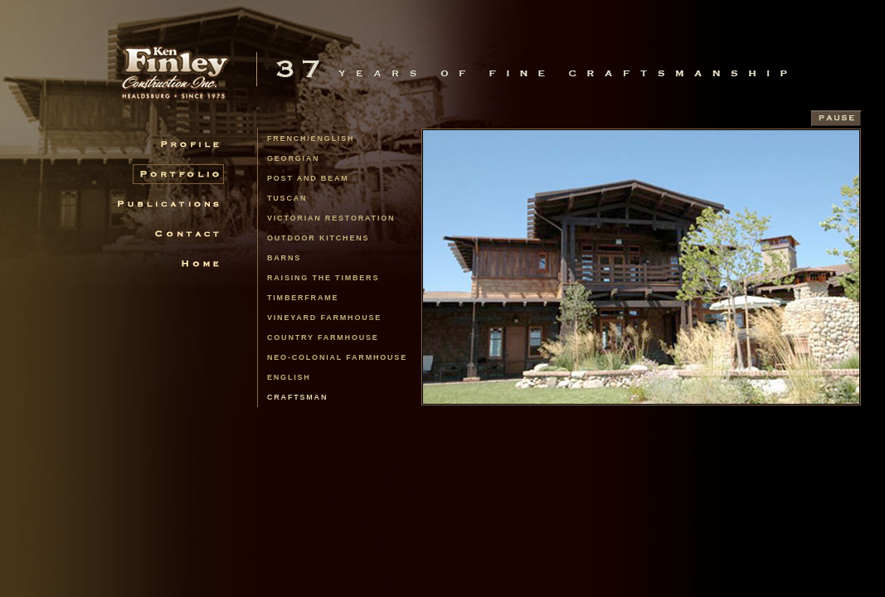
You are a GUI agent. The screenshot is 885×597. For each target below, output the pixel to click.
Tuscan (287, 198)
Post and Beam (308, 178)
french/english (310, 138)
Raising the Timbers (323, 278)
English (289, 377)
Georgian (293, 158)
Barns (284, 258)
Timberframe (302, 298)
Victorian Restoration (331, 218)
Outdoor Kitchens (318, 238)
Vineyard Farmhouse (324, 317)
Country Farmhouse (323, 337)
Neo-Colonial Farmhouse (337, 357)
